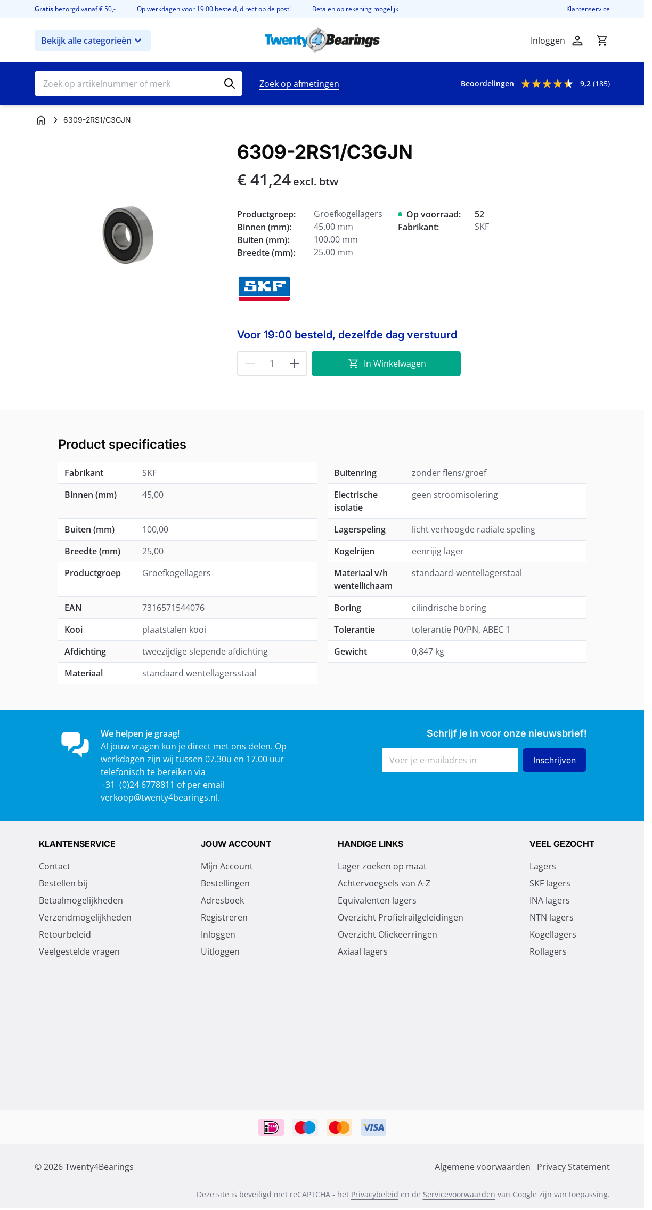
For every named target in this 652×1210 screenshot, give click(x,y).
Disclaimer (60, 969)
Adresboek (222, 901)
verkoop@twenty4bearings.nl (159, 797)
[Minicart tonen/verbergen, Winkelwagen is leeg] (602, 41)
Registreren (224, 918)
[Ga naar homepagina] (41, 120)
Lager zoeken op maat (382, 867)
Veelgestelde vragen (79, 952)
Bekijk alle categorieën (92, 40)
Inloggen (218, 935)
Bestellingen (225, 884)
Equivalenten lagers (377, 901)
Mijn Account (227, 867)
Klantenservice (588, 9)
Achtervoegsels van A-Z (384, 884)
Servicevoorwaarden (459, 1195)
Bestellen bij (63, 884)
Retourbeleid (65, 935)
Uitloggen (220, 952)
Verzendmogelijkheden (85, 918)
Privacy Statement (75, 986)
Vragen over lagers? (377, 986)
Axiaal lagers (363, 952)
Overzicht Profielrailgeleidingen (400, 918)
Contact (54, 867)
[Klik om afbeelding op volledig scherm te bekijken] (130, 237)
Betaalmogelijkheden (81, 901)
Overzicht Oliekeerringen (387, 935)
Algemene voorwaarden (87, 1003)
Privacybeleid (374, 1195)
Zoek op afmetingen (299, 84)
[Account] (577, 41)
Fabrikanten (362, 969)
